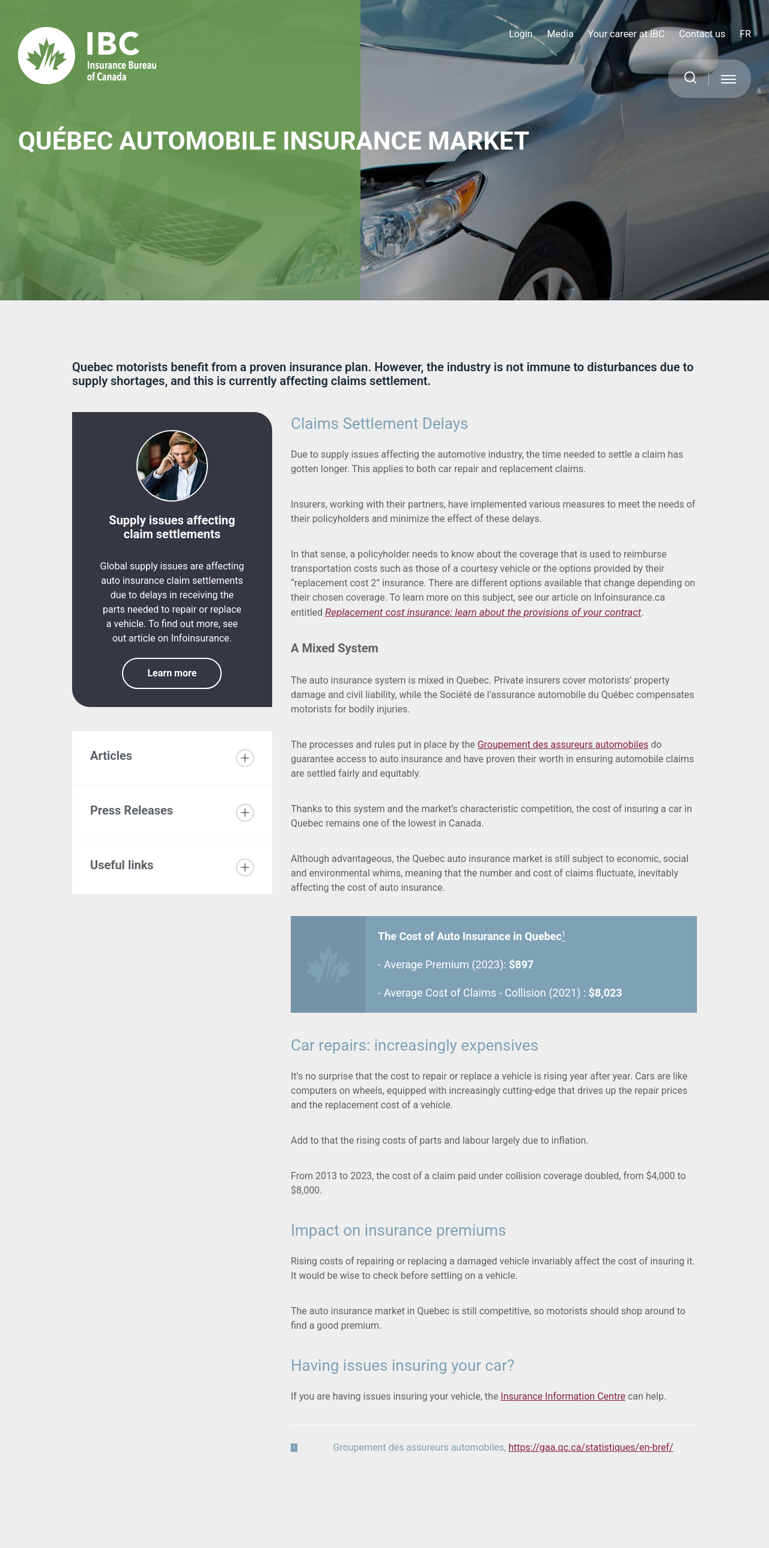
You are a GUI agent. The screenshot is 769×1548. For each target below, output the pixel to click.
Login (520, 34)
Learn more (171, 673)
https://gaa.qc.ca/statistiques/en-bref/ (590, 1447)
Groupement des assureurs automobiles (563, 744)
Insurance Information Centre (562, 1396)
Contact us (702, 34)
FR (745, 34)
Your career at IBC (626, 34)
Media (560, 34)
